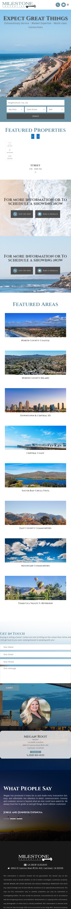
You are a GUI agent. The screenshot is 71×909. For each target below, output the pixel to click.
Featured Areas (35, 304)
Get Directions (35, 752)
